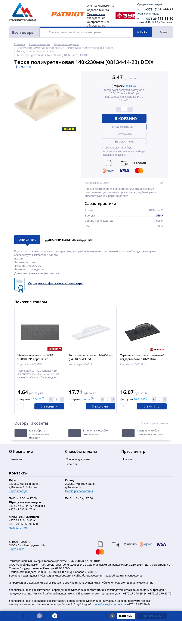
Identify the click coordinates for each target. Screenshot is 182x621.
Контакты (18, 473)
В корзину (124, 118)
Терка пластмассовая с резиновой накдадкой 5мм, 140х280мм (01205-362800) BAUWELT (142, 359)
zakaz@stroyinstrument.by (109, 604)
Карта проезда (18, 491)
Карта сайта (16, 549)
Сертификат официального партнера (55, 283)
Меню (164, 32)
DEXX (159, 215)
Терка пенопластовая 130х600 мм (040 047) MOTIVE (91, 357)
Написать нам (18, 527)
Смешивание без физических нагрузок (150, 432)
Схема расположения (79, 491)
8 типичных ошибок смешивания (95, 432)
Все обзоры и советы (154, 423)
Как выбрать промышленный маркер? (39, 434)
